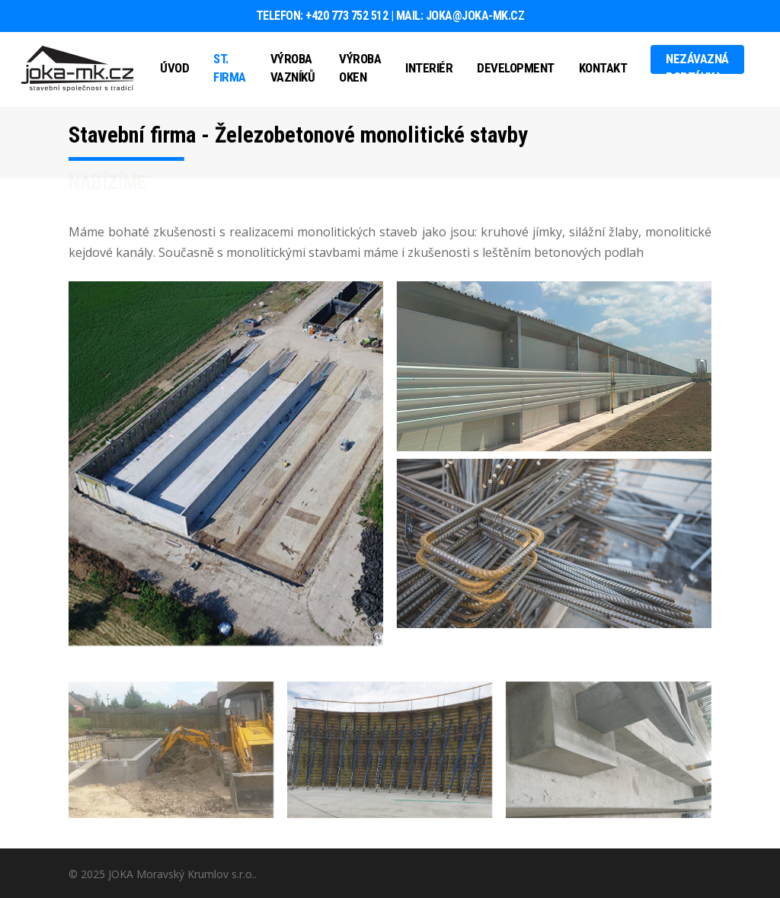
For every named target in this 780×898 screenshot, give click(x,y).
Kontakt (603, 67)
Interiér (428, 67)
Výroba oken (360, 68)
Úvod (174, 67)
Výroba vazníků (292, 68)
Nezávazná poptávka (697, 68)
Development (516, 67)
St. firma (229, 68)
